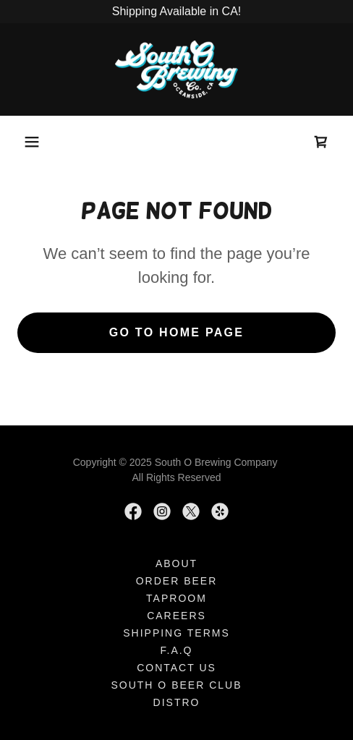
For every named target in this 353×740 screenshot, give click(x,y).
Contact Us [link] (176, 667)
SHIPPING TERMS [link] (176, 633)
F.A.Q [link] (176, 650)
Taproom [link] (176, 598)
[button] (31, 141)
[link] (176, 69)
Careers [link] (176, 615)
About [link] (176, 563)
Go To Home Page (176, 332)
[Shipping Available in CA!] (176, 11)
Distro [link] (176, 702)
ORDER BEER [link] (177, 581)
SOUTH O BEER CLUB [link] (176, 685)
